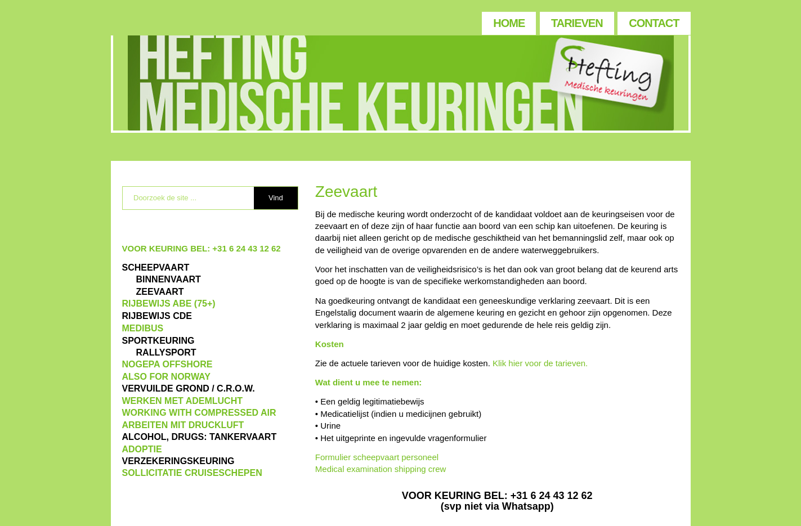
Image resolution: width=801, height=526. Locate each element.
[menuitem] (508, 20)
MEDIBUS (143, 328)
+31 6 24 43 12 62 (246, 248)
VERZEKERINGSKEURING (178, 461)
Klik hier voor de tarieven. (540, 363)
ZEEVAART (160, 291)
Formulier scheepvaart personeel (376, 457)
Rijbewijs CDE (157, 316)
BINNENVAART (168, 279)
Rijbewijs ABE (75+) (169, 303)
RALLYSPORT (166, 352)
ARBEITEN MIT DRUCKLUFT (183, 425)
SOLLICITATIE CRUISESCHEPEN (192, 473)
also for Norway (166, 376)
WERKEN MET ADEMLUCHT (182, 401)
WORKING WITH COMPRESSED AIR (199, 412)
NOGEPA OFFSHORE (167, 364)
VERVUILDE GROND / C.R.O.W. (188, 388)
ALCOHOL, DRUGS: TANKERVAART (199, 437)
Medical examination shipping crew (380, 469)
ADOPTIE (142, 449)
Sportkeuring (158, 340)
